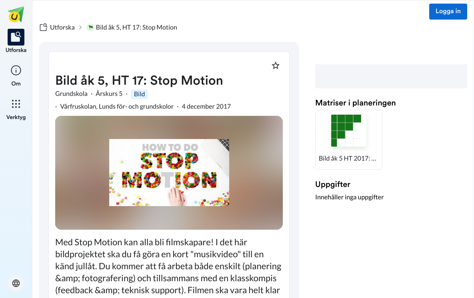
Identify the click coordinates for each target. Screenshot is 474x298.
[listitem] (16, 41)
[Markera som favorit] (275, 65)
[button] (348, 140)
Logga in (448, 11)
